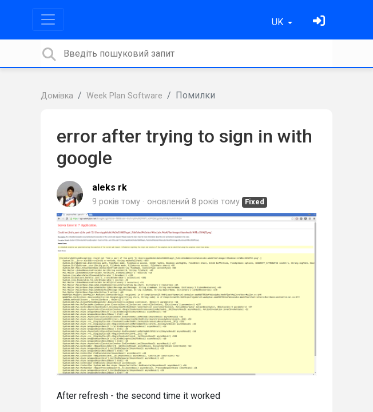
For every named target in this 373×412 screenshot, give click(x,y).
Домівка (57, 96)
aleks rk (109, 187)
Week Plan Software (124, 96)
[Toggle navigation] (48, 19)
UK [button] (278, 22)
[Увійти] (320, 22)
